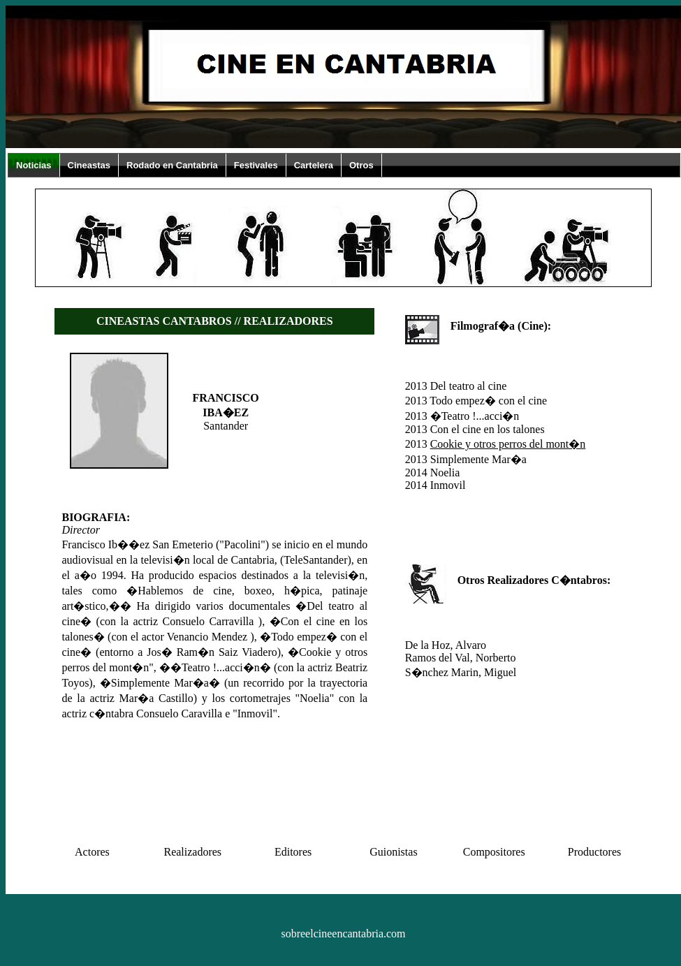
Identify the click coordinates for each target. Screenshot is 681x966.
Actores (92, 852)
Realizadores (192, 852)
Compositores (494, 852)
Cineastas (89, 165)
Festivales (256, 165)
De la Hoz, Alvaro (445, 645)
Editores (293, 852)
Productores (594, 852)
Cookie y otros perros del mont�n (508, 444)
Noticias (34, 165)
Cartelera (313, 165)
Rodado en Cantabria (172, 165)
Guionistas (393, 852)
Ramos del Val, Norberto (460, 658)
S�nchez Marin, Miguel (461, 672)
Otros (361, 165)
